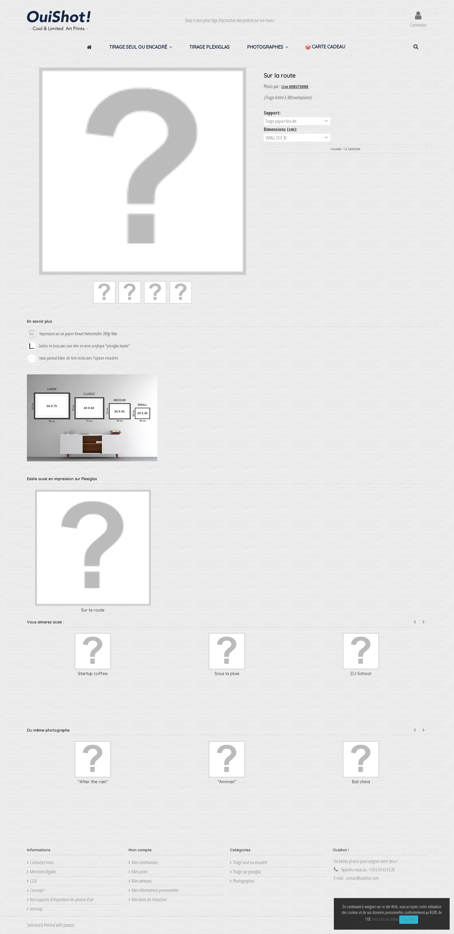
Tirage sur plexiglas (247, 872)
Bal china (361, 781)
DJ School (361, 673)
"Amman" (226, 781)
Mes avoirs (139, 872)
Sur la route (93, 610)
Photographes (243, 881)
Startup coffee (93, 673)
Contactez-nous (42, 862)
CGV (33, 881)
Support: (273, 113)
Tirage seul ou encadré (250, 862)
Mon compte (140, 850)
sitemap (36, 909)
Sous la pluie (227, 673)
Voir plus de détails (386, 919)
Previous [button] (414, 621)
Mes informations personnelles (155, 890)
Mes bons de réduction (149, 899)
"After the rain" (93, 781)
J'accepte (408, 919)
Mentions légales (43, 872)
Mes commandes (145, 862)
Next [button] (423, 621)
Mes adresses (141, 881)
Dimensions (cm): (281, 129)
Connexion (418, 24)
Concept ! (37, 890)
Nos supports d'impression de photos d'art (62, 899)
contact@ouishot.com (362, 878)
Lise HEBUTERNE (294, 86)
